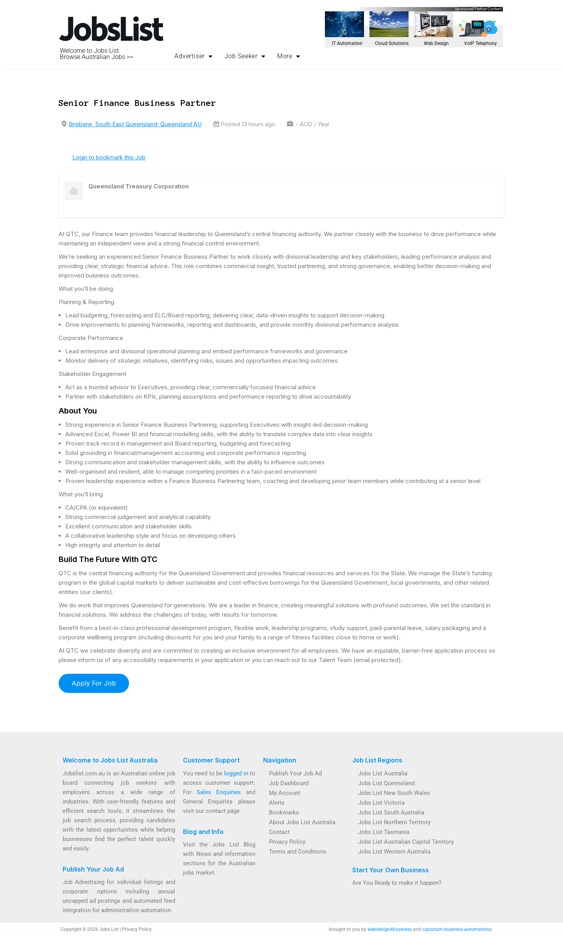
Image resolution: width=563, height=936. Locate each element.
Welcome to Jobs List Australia (110, 760)
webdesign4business (390, 929)
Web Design (436, 43)
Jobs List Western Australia (394, 851)
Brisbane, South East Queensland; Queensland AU (135, 124)
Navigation (279, 760)
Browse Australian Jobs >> (96, 57)
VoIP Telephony (480, 43)
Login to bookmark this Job (108, 157)
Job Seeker (244, 56)
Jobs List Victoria (381, 802)
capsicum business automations (456, 929)
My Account (284, 792)
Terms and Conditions (297, 851)
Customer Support (211, 760)
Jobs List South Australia (391, 812)
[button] (194, 56)
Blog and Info (203, 832)
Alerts (277, 802)
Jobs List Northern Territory (394, 822)
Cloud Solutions (392, 43)
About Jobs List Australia (302, 822)
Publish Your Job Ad (93, 869)
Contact (279, 832)
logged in (236, 773)
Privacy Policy (287, 841)
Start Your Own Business (390, 870)
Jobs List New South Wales (394, 792)
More (288, 56)
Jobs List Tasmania (383, 832)
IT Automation (347, 43)
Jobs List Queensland (386, 783)
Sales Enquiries (219, 792)
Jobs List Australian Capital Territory (406, 841)
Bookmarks (284, 812)
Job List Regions (377, 760)
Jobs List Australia (382, 773)
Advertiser (193, 56)
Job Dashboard (288, 783)
